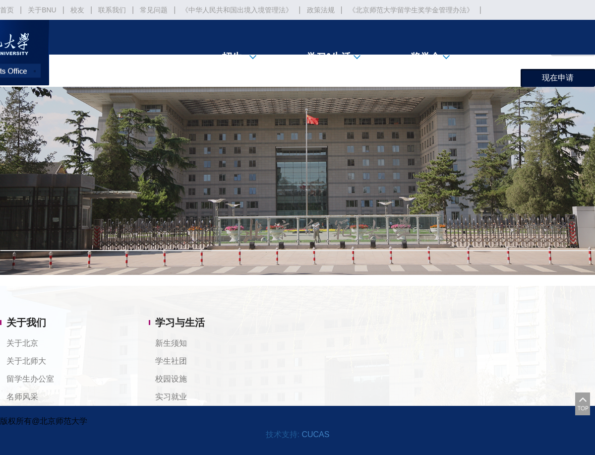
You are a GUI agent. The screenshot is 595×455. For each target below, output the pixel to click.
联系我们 (112, 10)
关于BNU (42, 10)
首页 (7, 10)
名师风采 (22, 396)
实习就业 (171, 396)
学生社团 (171, 361)
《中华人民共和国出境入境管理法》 (237, 10)
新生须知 (171, 343)
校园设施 (171, 379)
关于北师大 (26, 361)
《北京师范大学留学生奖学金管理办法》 (411, 10)
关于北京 (22, 343)
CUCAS (315, 434)
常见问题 (154, 10)
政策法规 (321, 10)
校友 (77, 10)
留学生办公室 (30, 379)
